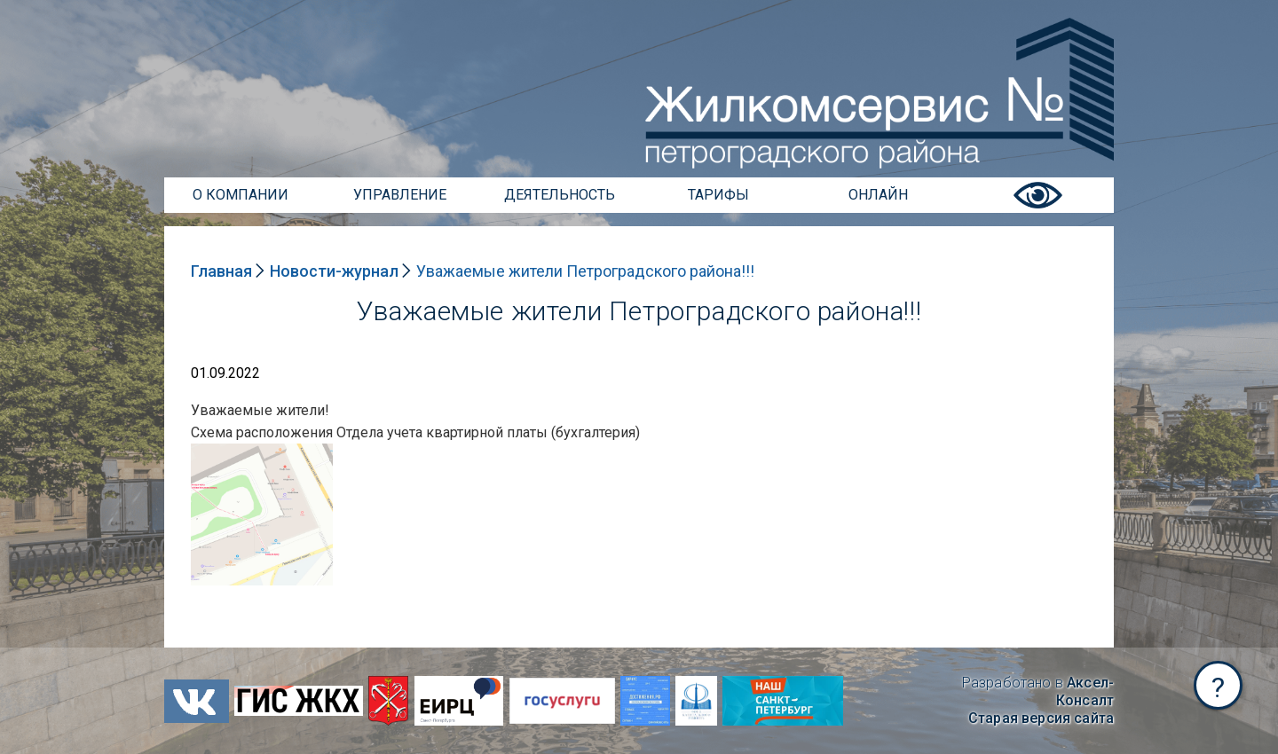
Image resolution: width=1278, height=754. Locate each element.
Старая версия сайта (1041, 718)
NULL (208, 452)
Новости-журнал (334, 271)
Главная (221, 271)
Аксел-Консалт (1085, 691)
